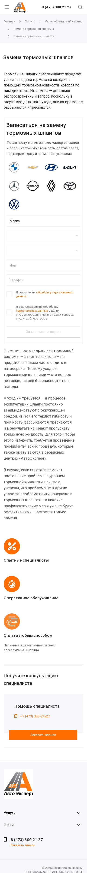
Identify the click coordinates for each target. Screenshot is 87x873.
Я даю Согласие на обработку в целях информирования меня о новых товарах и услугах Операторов (45, 312)
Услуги (10, 813)
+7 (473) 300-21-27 (35, 716)
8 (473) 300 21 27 (56, 7)
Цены (9, 825)
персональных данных (32, 310)
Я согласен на (44, 294)
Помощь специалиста (37, 706)
